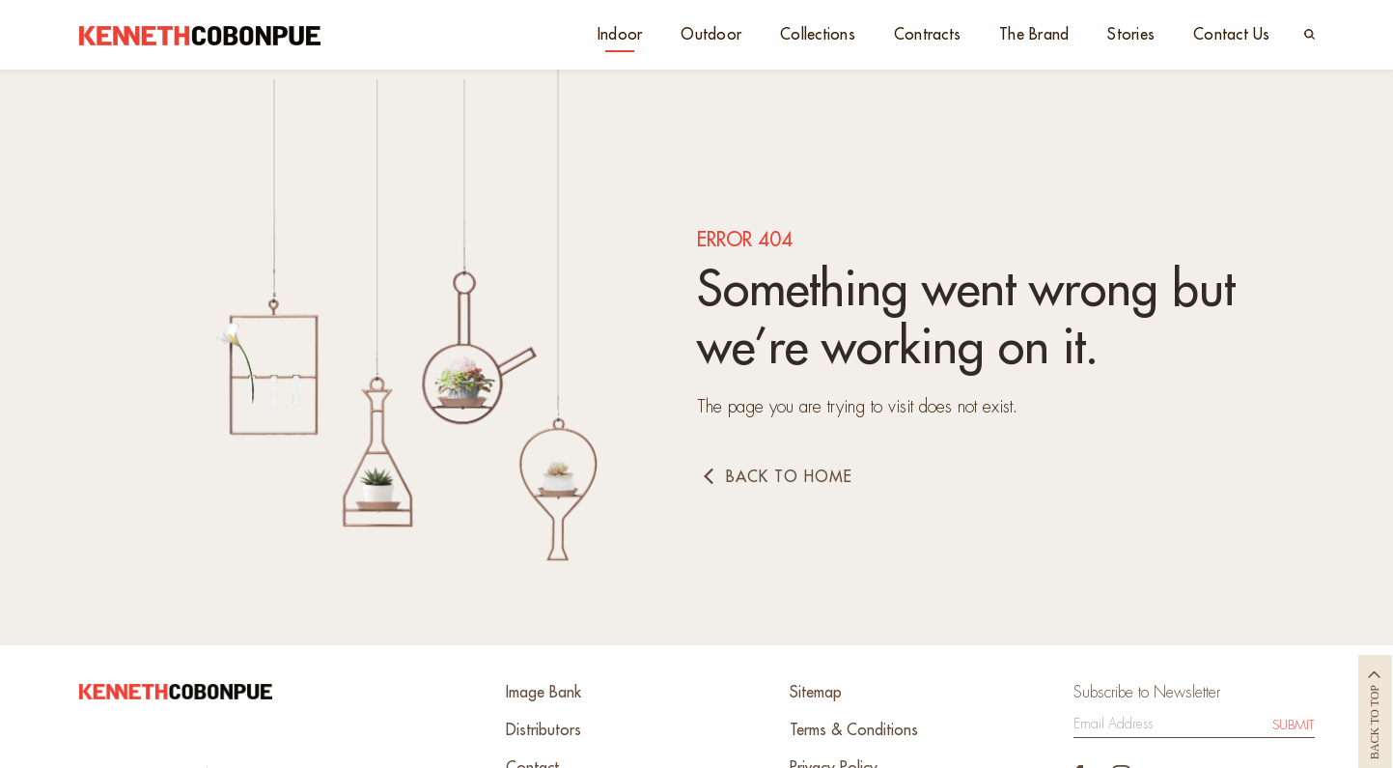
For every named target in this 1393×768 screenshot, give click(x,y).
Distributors (543, 730)
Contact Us (1231, 35)
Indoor (620, 35)
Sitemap (816, 692)
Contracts (927, 35)
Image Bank (543, 692)
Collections (817, 35)
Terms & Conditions (854, 730)
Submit (1293, 725)
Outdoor (711, 35)
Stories (1131, 35)
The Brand (1034, 35)
